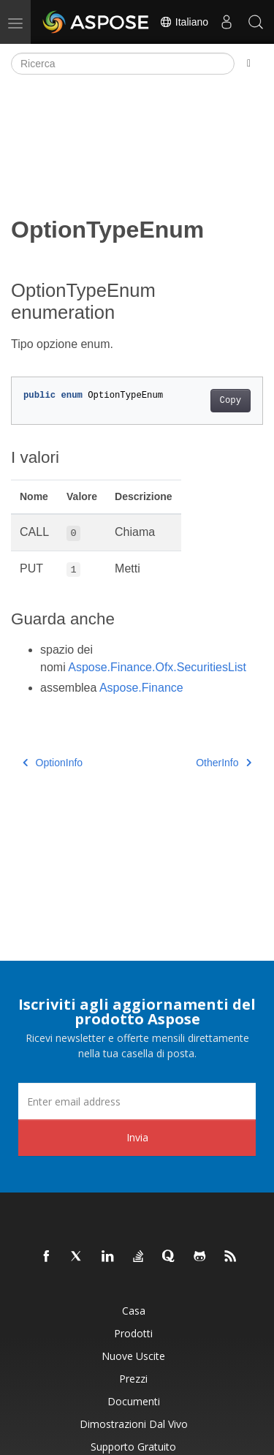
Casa (133, 1311)
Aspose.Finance (141, 687)
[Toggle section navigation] (248, 63)
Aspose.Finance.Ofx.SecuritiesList (157, 667)
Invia (137, 1137)
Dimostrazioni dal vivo (134, 1424)
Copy (230, 401)
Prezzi (133, 1379)
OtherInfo (223, 762)
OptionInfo (53, 762)
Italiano (183, 22)
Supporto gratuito (133, 1447)
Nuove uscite (133, 1356)
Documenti (133, 1401)
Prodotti (133, 1333)
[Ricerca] (123, 64)
